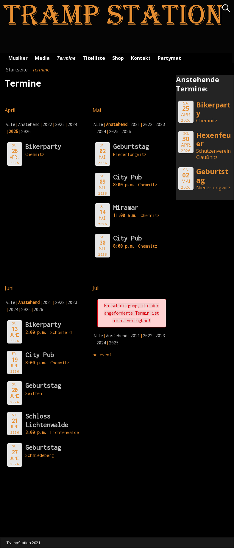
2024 (72, 124)
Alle (10, 124)
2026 (26, 131)
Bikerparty (43, 146)
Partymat (169, 58)
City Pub (127, 177)
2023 (60, 124)
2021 (135, 124)
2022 (47, 124)
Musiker (18, 58)
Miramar (125, 207)
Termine (66, 58)
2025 (113, 131)
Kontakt (141, 58)
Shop (118, 58)
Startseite (17, 69)
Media (42, 58)
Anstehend (29, 124)
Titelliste (94, 58)
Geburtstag (131, 146)
